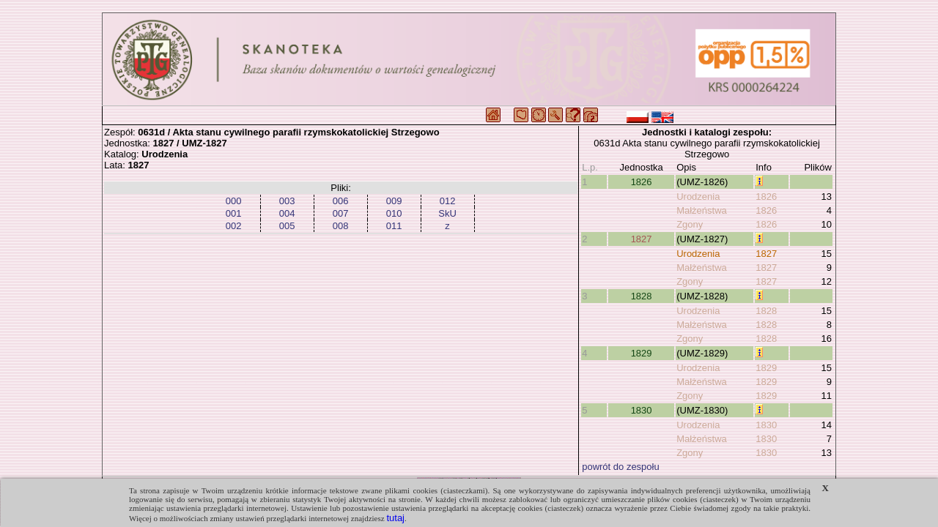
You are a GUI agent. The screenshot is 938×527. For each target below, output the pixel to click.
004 (287, 213)
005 (287, 225)
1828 (641, 296)
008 (341, 225)
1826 (641, 181)
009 (394, 200)
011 (394, 225)
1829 (641, 353)
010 (394, 213)
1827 (641, 238)
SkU (447, 213)
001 (234, 213)
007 (341, 213)
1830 (641, 410)
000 (234, 200)
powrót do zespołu (621, 466)
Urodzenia (698, 196)
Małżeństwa (701, 210)
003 (287, 200)
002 (234, 225)
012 (448, 200)
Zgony (689, 224)
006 (341, 200)
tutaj (395, 517)
